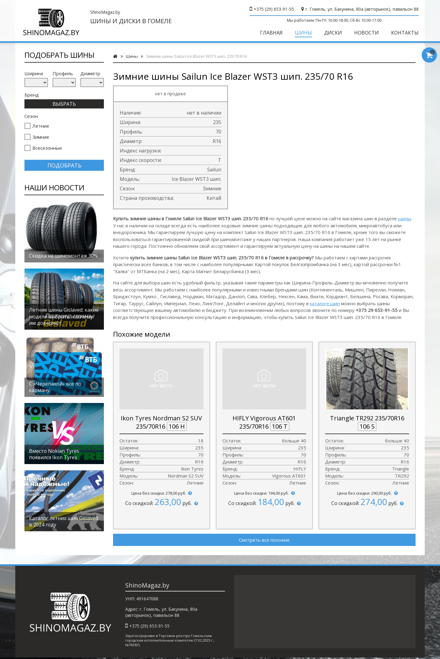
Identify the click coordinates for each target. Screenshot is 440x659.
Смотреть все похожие (264, 540)
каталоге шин (325, 303)
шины (404, 218)
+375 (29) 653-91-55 (274, 9)
